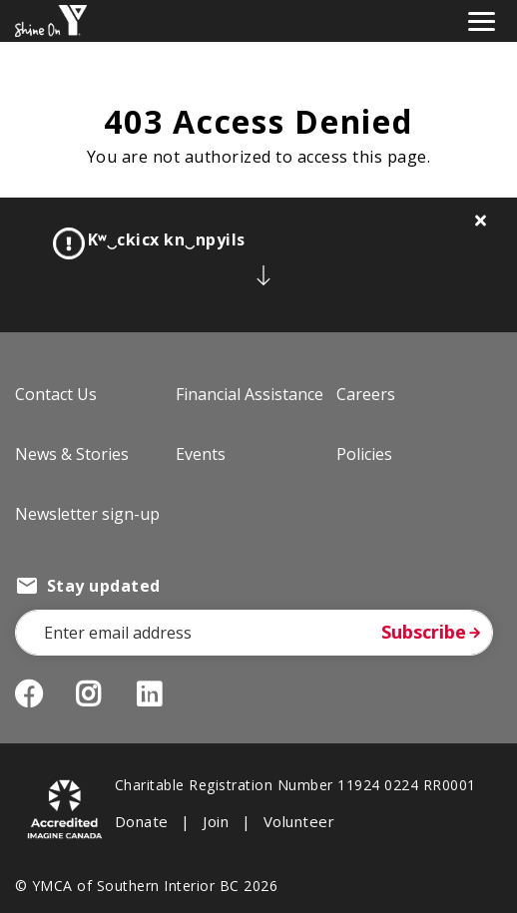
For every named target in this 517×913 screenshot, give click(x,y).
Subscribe (423, 632)
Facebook (29, 694)
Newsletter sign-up (87, 514)
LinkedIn (164, 694)
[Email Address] (254, 633)
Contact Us (56, 394)
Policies (364, 454)
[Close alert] (481, 220)
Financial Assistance (249, 394)
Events (201, 454)
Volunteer (298, 821)
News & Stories (72, 454)
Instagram (103, 694)
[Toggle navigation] (481, 19)
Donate (142, 821)
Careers (365, 394)
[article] (258, 265)
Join (216, 821)
